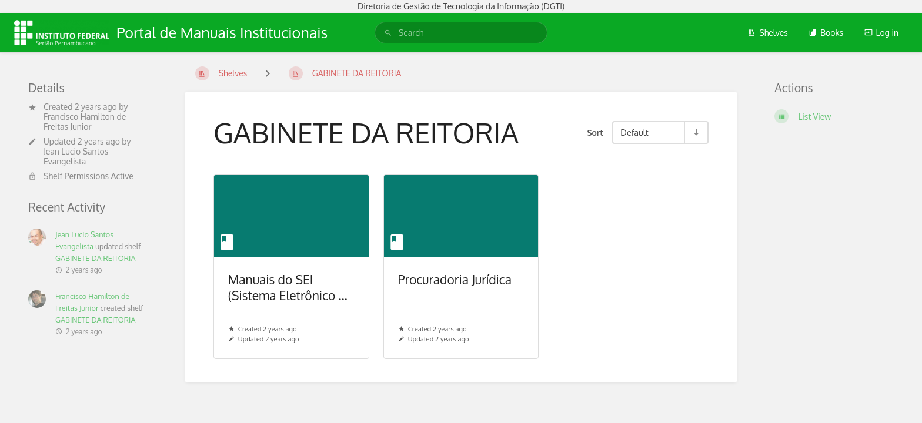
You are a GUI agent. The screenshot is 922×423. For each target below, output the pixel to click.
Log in (881, 33)
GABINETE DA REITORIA (95, 258)
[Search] (388, 33)
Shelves (767, 33)
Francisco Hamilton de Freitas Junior (85, 122)
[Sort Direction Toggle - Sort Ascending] (695, 132)
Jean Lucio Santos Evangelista (76, 156)
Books (826, 33)
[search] (461, 32)
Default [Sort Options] (634, 132)
